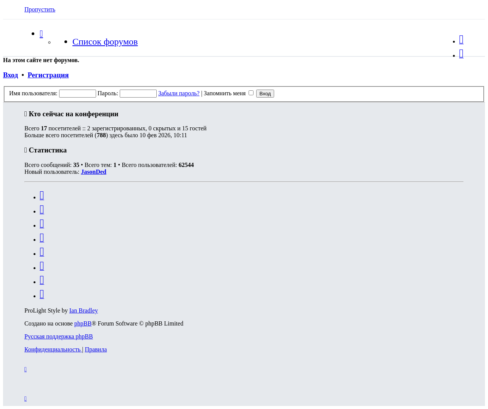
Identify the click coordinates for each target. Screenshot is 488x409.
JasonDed (93, 171)
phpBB (83, 323)
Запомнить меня (229, 93)
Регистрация (48, 75)
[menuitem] (461, 41)
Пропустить (39, 9)
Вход (10, 75)
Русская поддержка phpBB (58, 336)
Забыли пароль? (178, 93)
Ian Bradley (83, 310)
